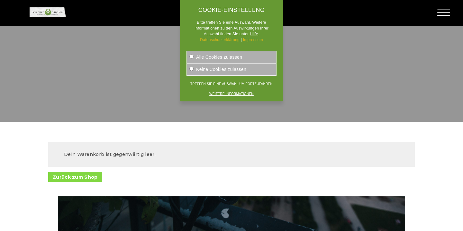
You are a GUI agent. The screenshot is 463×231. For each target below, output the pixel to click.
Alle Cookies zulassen (215, 57)
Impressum (253, 40)
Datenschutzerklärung (220, 40)
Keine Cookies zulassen (217, 69)
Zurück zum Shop (75, 177)
